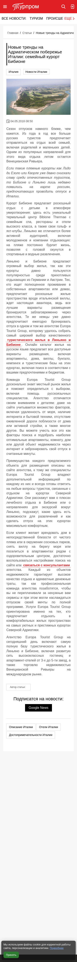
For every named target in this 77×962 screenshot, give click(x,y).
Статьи (27, 33)
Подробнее (56, 948)
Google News (38, 707)
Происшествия (60, 18)
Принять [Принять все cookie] (11, 954)
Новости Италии (36, 71)
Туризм (36, 18)
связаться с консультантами (46, 565)
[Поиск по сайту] (63, 6)
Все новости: (14, 18)
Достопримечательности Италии (30, 735)
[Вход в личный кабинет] (72, 6)
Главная (12, 33)
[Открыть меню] (5, 6)
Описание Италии (21, 727)
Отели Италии (48, 727)
